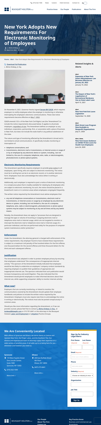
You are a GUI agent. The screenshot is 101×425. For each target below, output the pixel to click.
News (47, 3)
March (9, 50)
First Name (75, 341)
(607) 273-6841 (39, 367)
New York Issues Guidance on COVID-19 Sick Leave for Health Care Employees (85, 143)
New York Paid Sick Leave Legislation (85, 113)
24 (12, 50)
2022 (15, 50)
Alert (21, 50)
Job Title (74, 390)
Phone (73, 362)
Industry (77, 371)
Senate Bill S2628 (46, 110)
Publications (76, 9)
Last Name (86, 341)
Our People (64, 9)
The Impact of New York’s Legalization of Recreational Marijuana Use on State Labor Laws (85, 97)
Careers (54, 3)
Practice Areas (52, 9)
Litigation (35, 314)
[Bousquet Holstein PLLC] (19, 9)
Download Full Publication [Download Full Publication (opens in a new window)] (16, 64)
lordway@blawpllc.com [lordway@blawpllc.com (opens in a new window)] (13, 311)
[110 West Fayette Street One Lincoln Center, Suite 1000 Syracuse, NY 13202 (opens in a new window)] (18, 362)
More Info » (11, 375)
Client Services (64, 3)
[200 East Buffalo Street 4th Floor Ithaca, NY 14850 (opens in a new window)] (45, 360)
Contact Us (75, 3)
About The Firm (90, 9)
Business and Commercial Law (80, 422)
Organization (76, 380)
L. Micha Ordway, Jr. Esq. (46, 309)
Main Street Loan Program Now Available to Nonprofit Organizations (85, 127)
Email (76, 352)
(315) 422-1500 (36, 3)
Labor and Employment (20, 314)
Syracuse (8, 355)
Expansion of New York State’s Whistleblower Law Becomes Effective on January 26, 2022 (85, 79)
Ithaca (35, 355)
